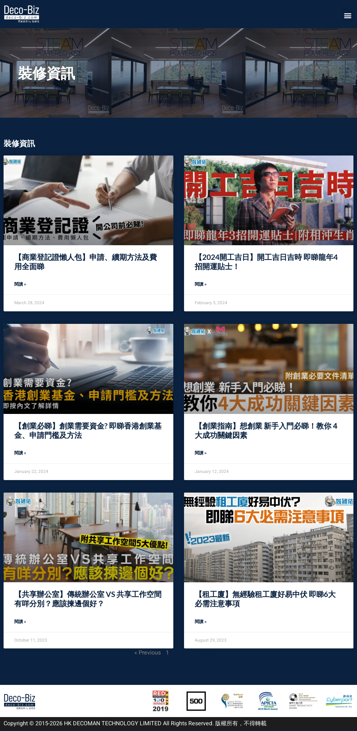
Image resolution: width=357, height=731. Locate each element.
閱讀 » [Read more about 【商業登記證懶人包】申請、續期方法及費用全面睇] (20, 284)
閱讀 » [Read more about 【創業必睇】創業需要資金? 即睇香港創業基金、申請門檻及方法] (20, 453)
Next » (215, 653)
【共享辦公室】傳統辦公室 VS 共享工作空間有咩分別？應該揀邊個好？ (88, 599)
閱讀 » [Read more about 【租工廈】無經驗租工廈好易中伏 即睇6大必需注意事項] (201, 622)
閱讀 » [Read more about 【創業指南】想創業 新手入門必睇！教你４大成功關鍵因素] (201, 453)
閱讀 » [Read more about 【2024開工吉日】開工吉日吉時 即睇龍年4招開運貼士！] (201, 284)
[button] (347, 15)
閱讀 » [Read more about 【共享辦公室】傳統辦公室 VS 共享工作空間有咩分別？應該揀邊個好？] (20, 622)
